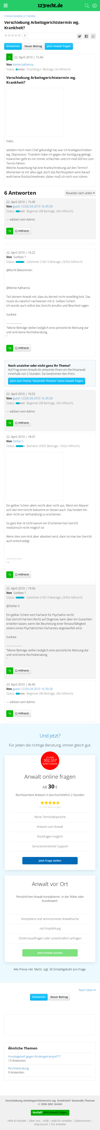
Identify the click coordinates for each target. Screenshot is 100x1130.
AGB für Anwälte (61, 1121)
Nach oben (87, 990)
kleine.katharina (23, 64)
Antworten (13, 46)
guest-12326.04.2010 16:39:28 (33, 206)
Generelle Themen (24, 16)
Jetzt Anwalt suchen (50, 953)
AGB (46, 1121)
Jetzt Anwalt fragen (59, 46)
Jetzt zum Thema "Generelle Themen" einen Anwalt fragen (46, 381)
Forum (8, 16)
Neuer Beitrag (33, 46)
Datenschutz (82, 1121)
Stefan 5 (18, 441)
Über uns (34, 1121)
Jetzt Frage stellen (50, 860)
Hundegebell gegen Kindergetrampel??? (34, 1056)
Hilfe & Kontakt (17, 1121)
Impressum (41, 1124)
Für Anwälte (58, 1124)
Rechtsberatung (18, 1068)
